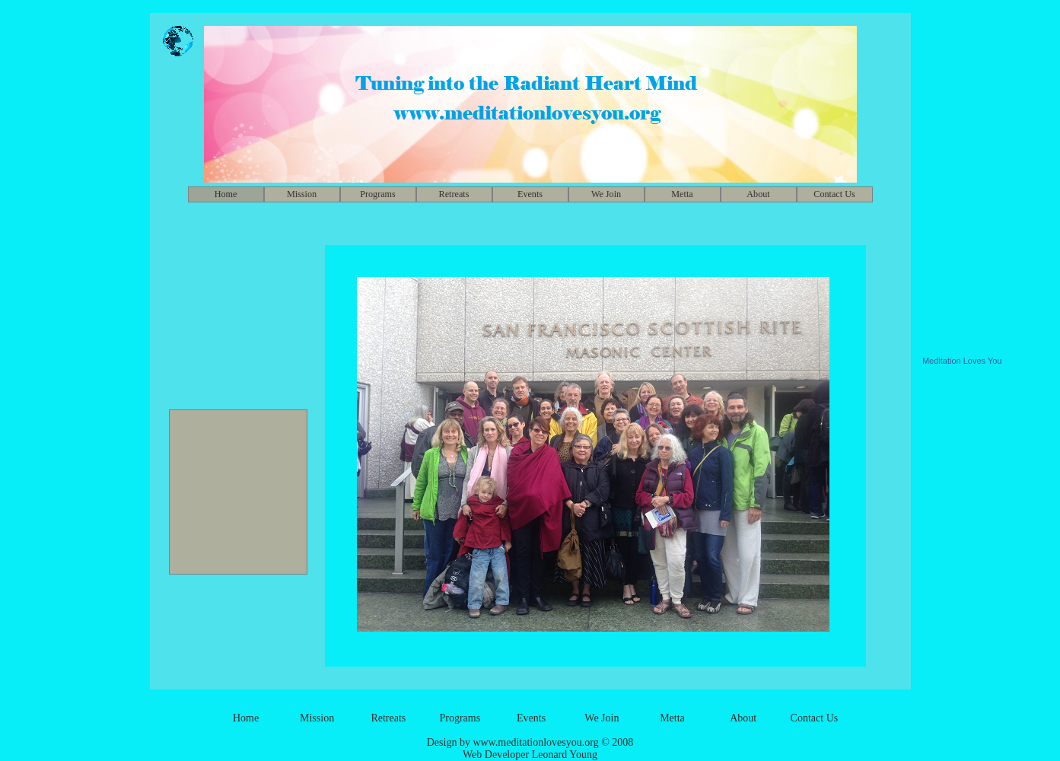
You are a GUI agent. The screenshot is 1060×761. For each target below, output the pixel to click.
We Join (606, 194)
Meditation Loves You (962, 360)
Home (246, 718)
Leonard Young (564, 754)
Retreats (454, 194)
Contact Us (834, 194)
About (757, 194)
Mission (302, 194)
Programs (378, 194)
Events (530, 194)
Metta (681, 194)
